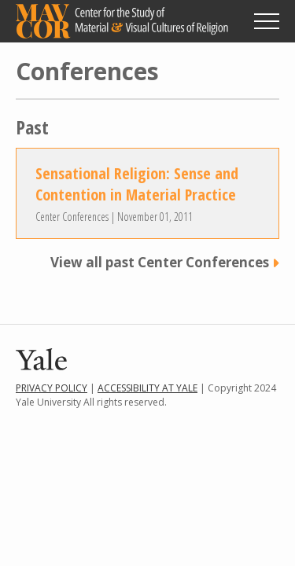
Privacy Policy (51, 388)
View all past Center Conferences (159, 262)
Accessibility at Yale (147, 388)
